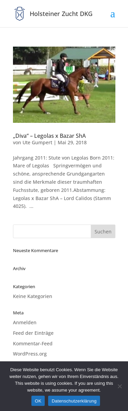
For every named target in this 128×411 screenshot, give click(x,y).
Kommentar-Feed (33, 343)
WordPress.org (30, 353)
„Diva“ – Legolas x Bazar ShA (49, 135)
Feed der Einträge (33, 333)
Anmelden (25, 322)
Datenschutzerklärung (74, 401)
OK (38, 401)
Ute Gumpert (37, 142)
